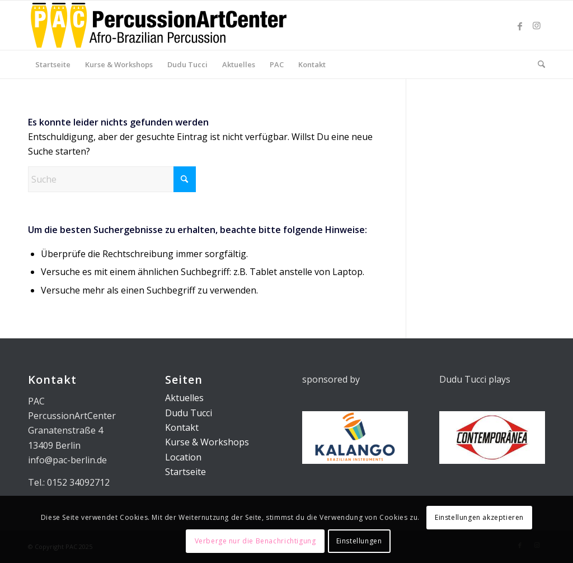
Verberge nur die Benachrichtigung (255, 541)
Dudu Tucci (188, 413)
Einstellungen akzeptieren (479, 517)
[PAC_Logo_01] (158, 25)
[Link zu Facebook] (519, 25)
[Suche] (537, 64)
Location (183, 457)
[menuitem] (53, 64)
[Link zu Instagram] (536, 25)
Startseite (185, 472)
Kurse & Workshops (207, 442)
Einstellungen (359, 541)
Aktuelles (184, 398)
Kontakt (182, 427)
